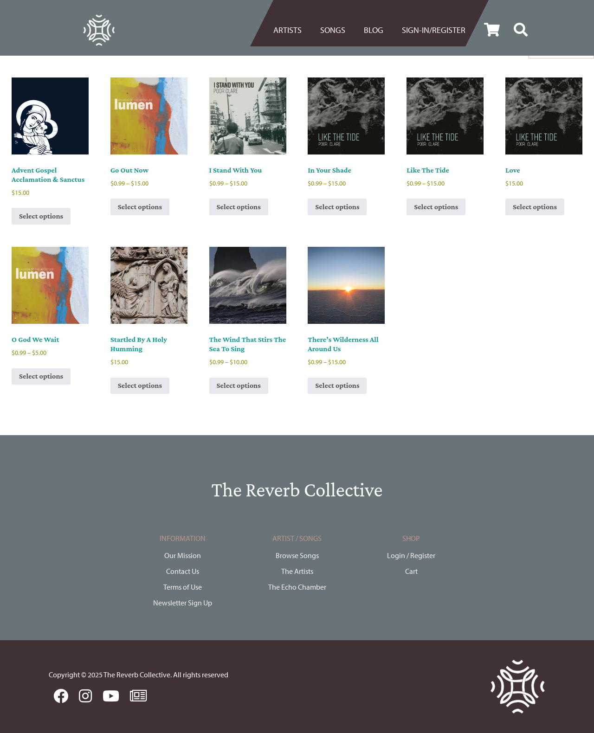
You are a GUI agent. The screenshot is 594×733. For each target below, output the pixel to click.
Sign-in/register (433, 30)
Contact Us (182, 571)
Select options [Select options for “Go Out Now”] (140, 207)
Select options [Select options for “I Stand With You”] (239, 207)
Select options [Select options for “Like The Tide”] (436, 207)
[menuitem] (292, 30)
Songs (332, 30)
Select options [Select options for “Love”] (535, 207)
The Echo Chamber (297, 587)
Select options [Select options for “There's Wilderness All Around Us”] (337, 385)
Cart (411, 571)
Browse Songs (297, 555)
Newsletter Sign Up (182, 602)
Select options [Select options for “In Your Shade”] (337, 207)
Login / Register (411, 555)
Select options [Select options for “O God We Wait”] (41, 376)
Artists (287, 30)
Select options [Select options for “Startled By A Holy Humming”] (140, 385)
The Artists (297, 571)
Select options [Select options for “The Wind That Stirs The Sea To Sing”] (239, 385)
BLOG (373, 30)
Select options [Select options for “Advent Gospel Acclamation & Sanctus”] (41, 216)
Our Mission (182, 555)
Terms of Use (182, 587)
